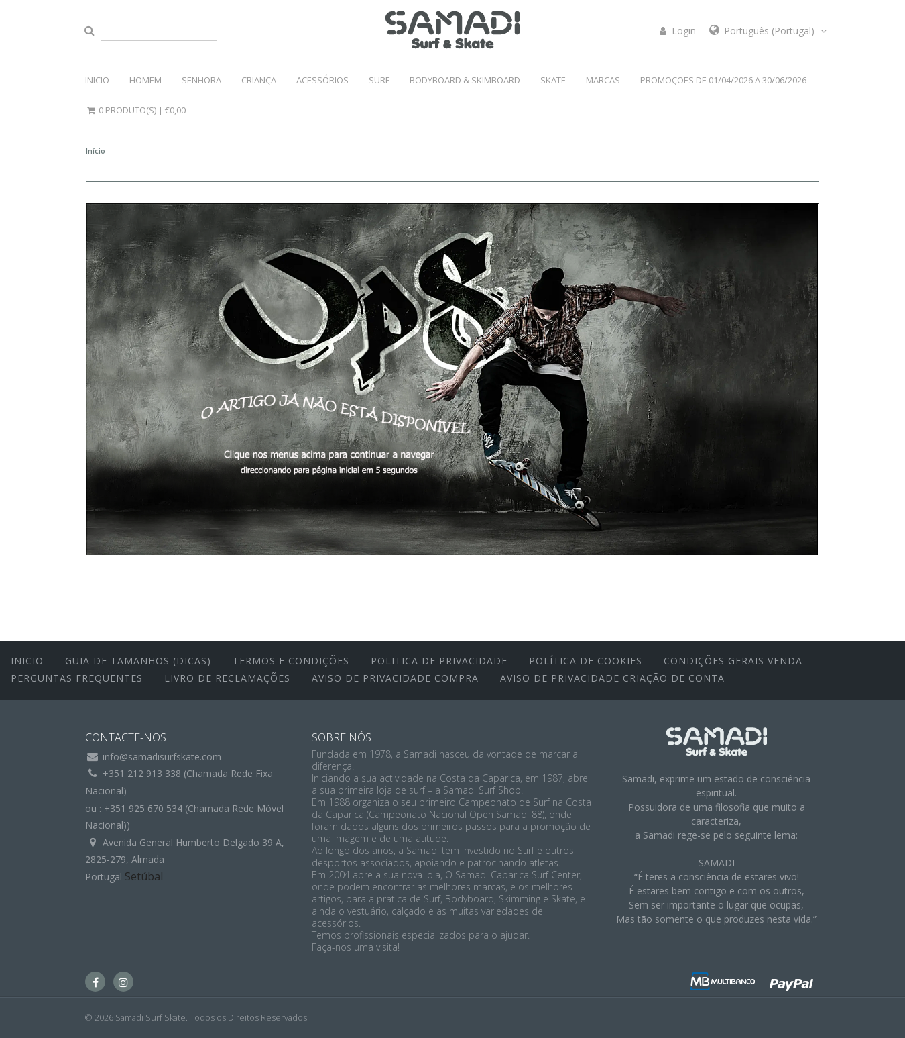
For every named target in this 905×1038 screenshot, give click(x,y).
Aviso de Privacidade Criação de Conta (612, 678)
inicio (27, 660)
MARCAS (603, 80)
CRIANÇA (258, 80)
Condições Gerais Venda (733, 660)
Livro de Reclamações (227, 678)
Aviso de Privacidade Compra (395, 678)
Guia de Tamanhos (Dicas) (138, 660)
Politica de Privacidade (439, 660)
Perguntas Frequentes (77, 678)
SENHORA (201, 80)
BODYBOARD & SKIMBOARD (465, 80)
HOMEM (145, 80)
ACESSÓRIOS (322, 80)
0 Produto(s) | (135, 110)
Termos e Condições (291, 660)
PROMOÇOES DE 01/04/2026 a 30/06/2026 (723, 80)
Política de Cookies (585, 660)
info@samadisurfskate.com (162, 756)
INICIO (97, 80)
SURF (379, 80)
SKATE (553, 80)
